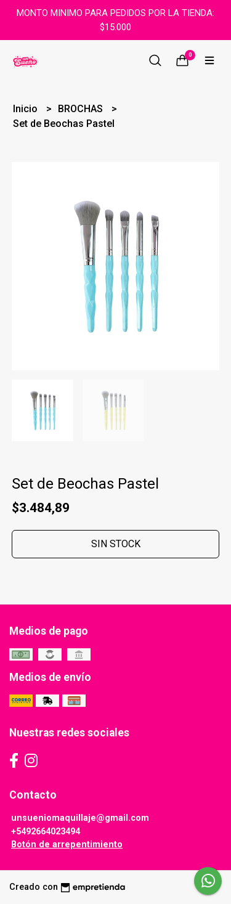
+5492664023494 (45, 831)
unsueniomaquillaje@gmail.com (80, 818)
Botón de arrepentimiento (67, 844)
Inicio (26, 109)
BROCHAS (81, 109)
